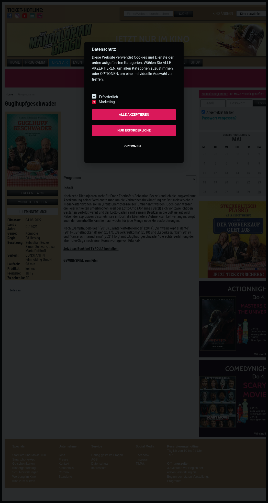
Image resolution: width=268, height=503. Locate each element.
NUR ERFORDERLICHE (134, 130)
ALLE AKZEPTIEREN (134, 114)
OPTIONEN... (133, 146)
